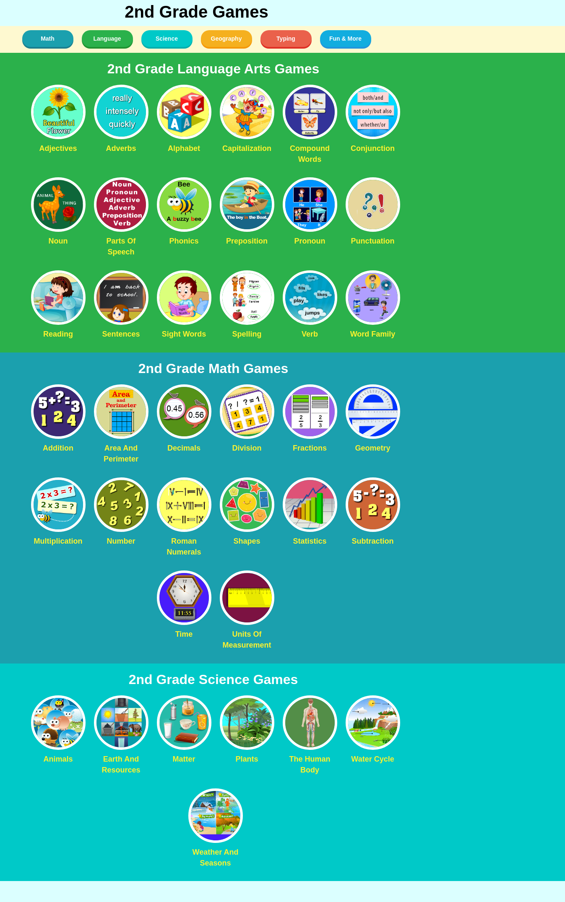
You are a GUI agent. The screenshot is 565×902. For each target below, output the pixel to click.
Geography (226, 38)
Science (167, 38)
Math (48, 38)
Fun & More (345, 38)
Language (107, 38)
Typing (285, 38)
